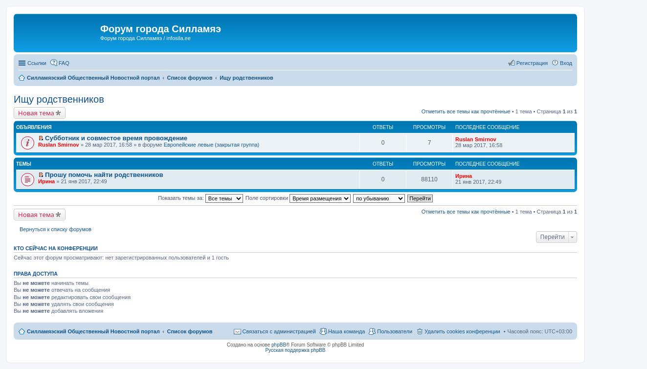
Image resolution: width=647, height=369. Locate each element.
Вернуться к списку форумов (55, 229)
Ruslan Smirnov (58, 145)
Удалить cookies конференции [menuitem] (462, 331)
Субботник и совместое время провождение (116, 138)
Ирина (46, 181)
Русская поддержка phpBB (295, 350)
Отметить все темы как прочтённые (466, 111)
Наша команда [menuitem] (346, 331)
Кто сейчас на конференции (56, 248)
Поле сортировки (298, 198)
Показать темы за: (200, 198)
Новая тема (36, 113)
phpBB (278, 344)
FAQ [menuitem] (64, 63)
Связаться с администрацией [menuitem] (279, 331)
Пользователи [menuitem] (394, 331)
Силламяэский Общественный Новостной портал (93, 331)
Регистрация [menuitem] (532, 63)
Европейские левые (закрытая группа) (212, 145)
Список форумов (189, 331)
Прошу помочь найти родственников (104, 174)
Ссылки (36, 63)
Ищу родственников (59, 99)
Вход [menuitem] (566, 63)
